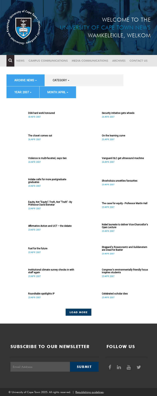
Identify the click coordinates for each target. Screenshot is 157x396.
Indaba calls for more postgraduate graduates (47, 181)
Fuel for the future (37, 248)
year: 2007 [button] (22, 92)
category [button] (61, 80)
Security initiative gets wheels (118, 113)
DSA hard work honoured (41, 113)
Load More (78, 312)
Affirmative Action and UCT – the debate (50, 226)
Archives (119, 60)
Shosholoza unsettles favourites (119, 180)
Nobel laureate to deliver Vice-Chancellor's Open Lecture (125, 226)
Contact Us (138, 60)
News (20, 60)
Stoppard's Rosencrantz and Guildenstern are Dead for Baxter (124, 248)
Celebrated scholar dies (115, 293)
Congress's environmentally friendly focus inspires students (125, 271)
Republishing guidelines (89, 392)
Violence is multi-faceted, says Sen (47, 158)
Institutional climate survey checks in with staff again (51, 271)
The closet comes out (40, 135)
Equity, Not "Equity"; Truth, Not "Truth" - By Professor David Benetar (50, 203)
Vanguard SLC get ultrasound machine (123, 158)
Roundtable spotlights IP (41, 293)
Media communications (90, 60)
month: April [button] (57, 92)
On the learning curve (113, 135)
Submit (84, 367)
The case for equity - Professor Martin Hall (124, 203)
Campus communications (48, 60)
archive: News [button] (25, 80)
